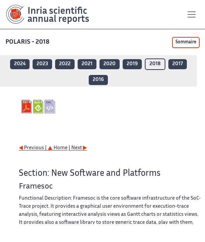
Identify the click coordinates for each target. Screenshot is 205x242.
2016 (98, 80)
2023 (42, 64)
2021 (87, 64)
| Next (78, 148)
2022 (65, 64)
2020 (110, 64)
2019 (132, 64)
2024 (20, 64)
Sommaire (185, 42)
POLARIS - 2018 (28, 42)
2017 (177, 64)
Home (58, 148)
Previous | (33, 148)
